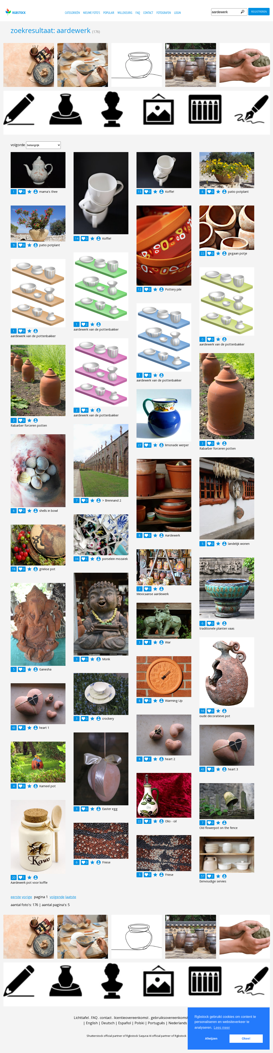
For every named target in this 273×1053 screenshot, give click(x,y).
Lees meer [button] (222, 1027)
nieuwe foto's (91, 13)
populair (108, 13)
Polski (139, 1023)
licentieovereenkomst (131, 1017)
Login (177, 13)
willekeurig (125, 13)
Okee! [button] (246, 1038)
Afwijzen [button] (211, 1038)
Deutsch (108, 1023)
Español (124, 1023)
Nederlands (177, 1023)
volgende (57, 897)
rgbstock (15, 12)
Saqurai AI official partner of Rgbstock (162, 1036)
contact (148, 13)
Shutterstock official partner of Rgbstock (112, 1036)
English (92, 1023)
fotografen (164, 13)
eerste (16, 897)
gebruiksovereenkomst (169, 1017)
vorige (27, 897)
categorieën (72, 13)
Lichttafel (81, 1017)
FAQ (138, 13)
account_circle (35, 191)
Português (156, 1023)
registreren (259, 11)
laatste (70, 897)
